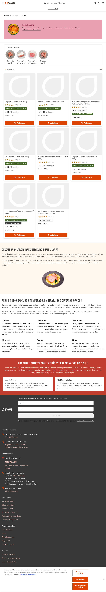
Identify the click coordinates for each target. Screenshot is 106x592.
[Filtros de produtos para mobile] (101, 69)
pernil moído (9, 343)
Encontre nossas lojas (11, 558)
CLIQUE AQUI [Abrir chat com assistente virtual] (11, 462)
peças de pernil (46, 343)
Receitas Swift (7, 501)
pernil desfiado (45, 323)
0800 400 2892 (19, 475)
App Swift (6, 541)
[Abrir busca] (95, 3)
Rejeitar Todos (80, 583)
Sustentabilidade (9, 562)
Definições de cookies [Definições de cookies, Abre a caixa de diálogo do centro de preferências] (80, 576)
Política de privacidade (11, 516)
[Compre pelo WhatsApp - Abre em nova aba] (55, 3)
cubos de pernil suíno (14, 323)
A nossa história (8, 554)
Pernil (24, 15)
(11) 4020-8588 (11, 437)
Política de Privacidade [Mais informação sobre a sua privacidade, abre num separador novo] (27, 578)
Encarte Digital (8, 544)
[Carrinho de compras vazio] (102, 3)
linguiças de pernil (82, 323)
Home (6, 15)
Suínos (15, 15)
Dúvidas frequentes (10, 519)
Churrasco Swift (8, 505)
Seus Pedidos (7, 530)
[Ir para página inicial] (10, 3)
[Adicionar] (19, 123)
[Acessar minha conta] (99, 3)
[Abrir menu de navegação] (3, 3)
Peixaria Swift (7, 508)
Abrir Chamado (11, 491)
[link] (53, 9)
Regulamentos (8, 537)
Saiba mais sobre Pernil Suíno (31, 30)
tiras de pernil (80, 343)
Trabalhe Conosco (9, 512)
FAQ (4, 533)
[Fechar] (103, 582)
